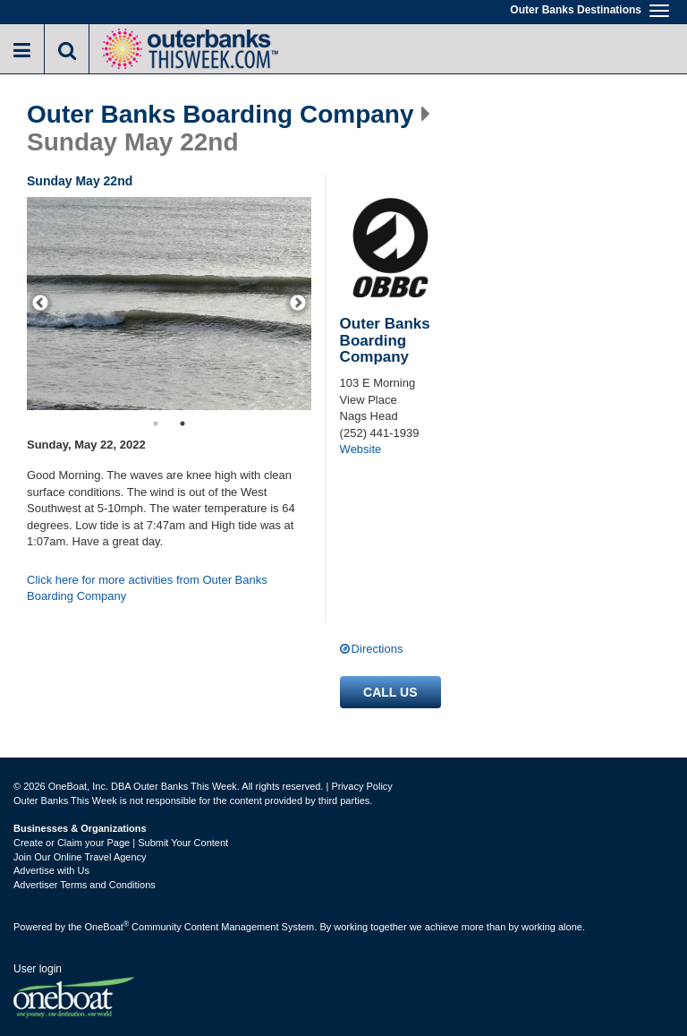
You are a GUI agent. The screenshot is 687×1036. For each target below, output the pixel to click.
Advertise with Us (51, 870)
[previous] (40, 303)
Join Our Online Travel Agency (80, 857)
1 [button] (156, 423)
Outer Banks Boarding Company (220, 114)
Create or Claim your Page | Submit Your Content (120, 842)
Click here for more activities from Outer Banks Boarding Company (147, 588)
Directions (377, 648)
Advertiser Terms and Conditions (84, 884)
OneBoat (107, 926)
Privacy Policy (361, 786)
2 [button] (182, 423)
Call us (390, 692)
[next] (297, 303)
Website (361, 449)
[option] (169, 304)
